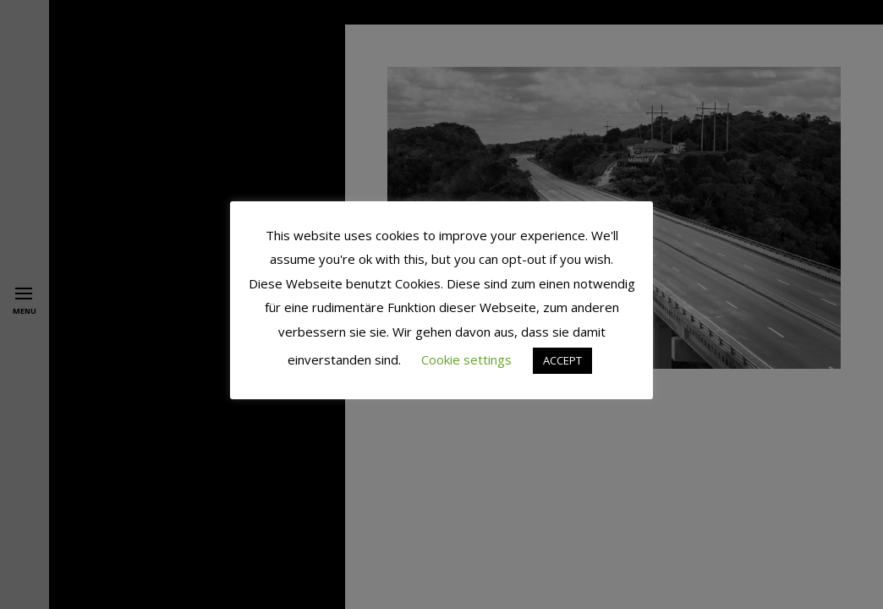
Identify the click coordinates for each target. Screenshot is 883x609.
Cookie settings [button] (466, 359)
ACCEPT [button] (562, 360)
